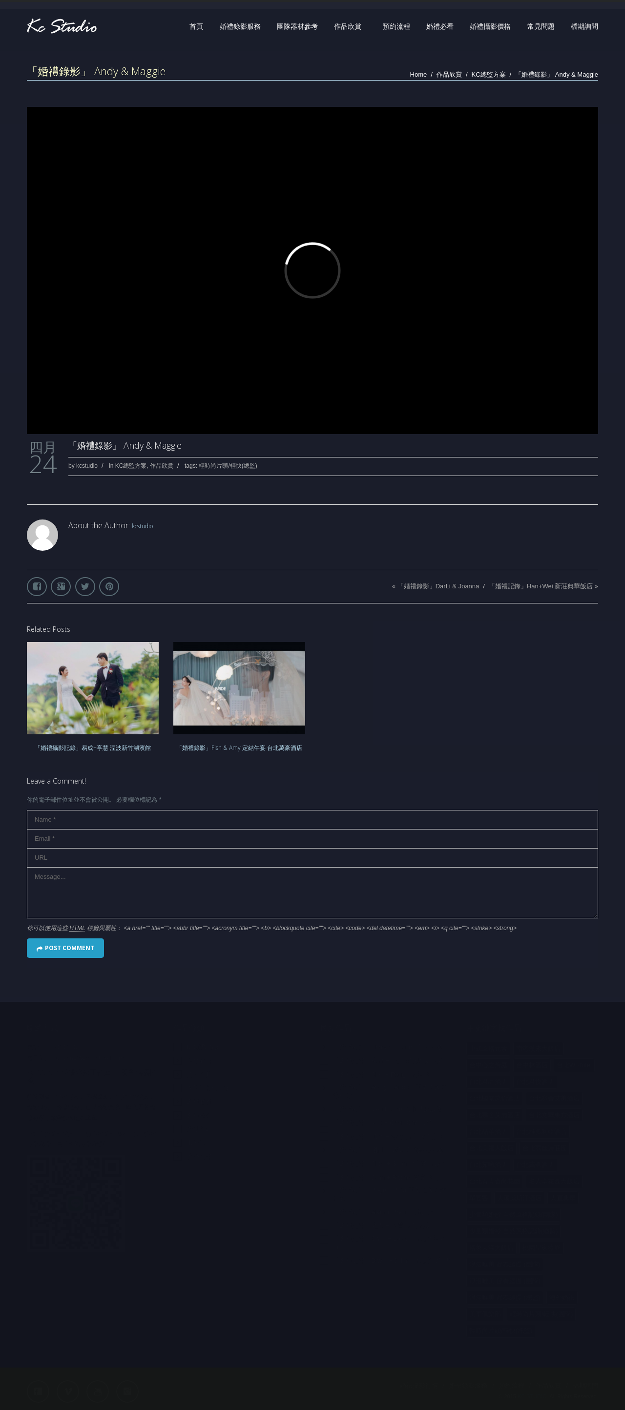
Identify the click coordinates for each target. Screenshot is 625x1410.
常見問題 (541, 26)
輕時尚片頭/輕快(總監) (228, 465)
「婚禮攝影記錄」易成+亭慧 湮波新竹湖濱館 (93, 748)
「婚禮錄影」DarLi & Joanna (438, 586)
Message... (312, 892)
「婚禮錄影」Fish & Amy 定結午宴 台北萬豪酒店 (239, 748)
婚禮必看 (440, 26)
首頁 (196, 26)
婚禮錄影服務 (240, 26)
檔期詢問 (584, 26)
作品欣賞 (347, 26)
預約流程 (396, 26)
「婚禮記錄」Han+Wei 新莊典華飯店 (541, 586)
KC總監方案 (489, 74)
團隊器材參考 (297, 26)
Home (418, 74)
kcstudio (87, 465)
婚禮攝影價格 (490, 26)
